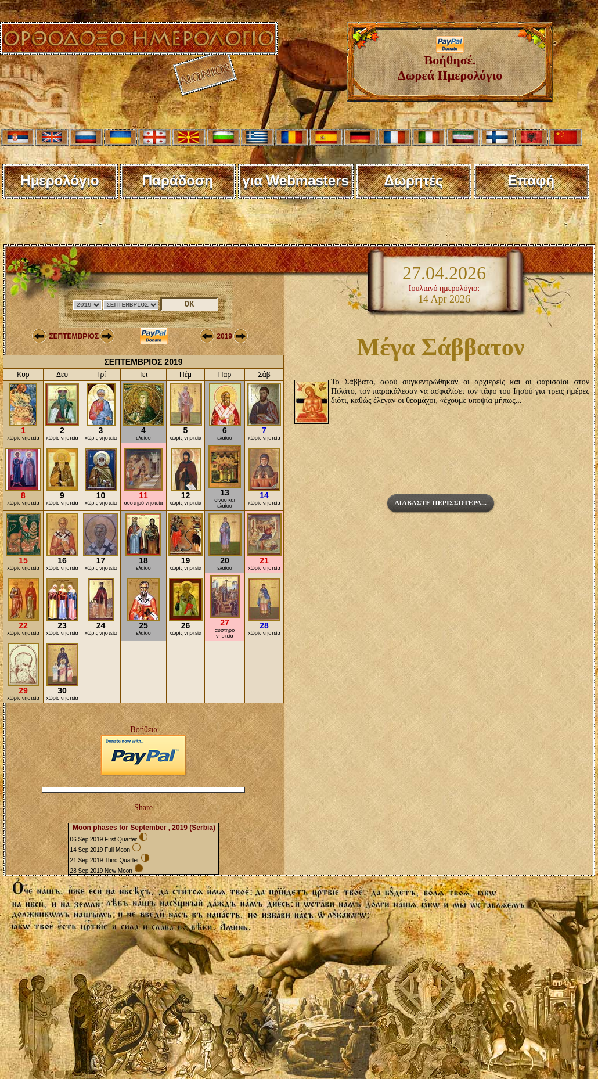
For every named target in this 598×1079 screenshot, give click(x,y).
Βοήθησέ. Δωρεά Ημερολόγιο (450, 61)
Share (143, 807)
